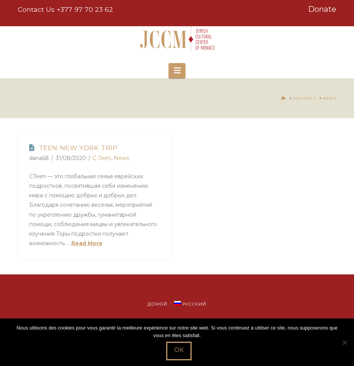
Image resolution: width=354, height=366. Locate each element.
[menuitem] (190, 304)
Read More (86, 243)
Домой (157, 304)
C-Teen (102, 158)
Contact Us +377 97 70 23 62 (65, 9)
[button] (176, 70)
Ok (179, 349)
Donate (322, 9)
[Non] (344, 342)
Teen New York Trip (78, 148)
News (121, 158)
